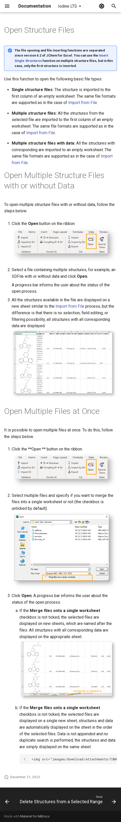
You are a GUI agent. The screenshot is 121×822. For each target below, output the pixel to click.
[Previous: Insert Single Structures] (7, 801)
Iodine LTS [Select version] (67, 6)
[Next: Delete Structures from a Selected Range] (67, 801)
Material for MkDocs (35, 816)
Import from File (82, 102)
